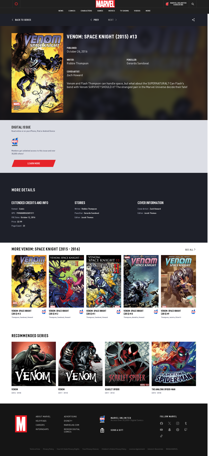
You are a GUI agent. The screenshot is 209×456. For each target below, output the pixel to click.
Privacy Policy (48, 449)
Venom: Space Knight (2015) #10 (134, 312)
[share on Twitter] (169, 423)
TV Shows (124, 11)
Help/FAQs (41, 421)
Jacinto (172, 317)
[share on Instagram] (177, 423)
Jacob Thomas (87, 217)
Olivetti (178, 317)
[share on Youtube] (161, 430)
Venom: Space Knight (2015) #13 (21, 312)
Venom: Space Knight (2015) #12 (59, 312)
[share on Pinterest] (177, 430)
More (148, 11)
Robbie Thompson (78, 63)
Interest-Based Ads (155, 449)
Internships (42, 429)
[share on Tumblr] (185, 423)
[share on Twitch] (185, 430)
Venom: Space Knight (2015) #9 (171, 312)
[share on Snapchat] (169, 430)
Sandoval (23, 317)
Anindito (135, 317)
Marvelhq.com (71, 425)
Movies (111, 11)
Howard (30, 317)
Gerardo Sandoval (138, 63)
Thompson (15, 317)
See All (190, 249)
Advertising (70, 416)
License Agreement (137, 449)
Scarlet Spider (112, 389)
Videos (137, 11)
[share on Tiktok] (161, 436)
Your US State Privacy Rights (68, 449)
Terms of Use (35, 449)
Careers (40, 425)
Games (100, 11)
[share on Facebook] (161, 424)
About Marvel (43, 416)
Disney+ (68, 421)
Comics (72, 11)
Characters (86, 11)
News (61, 11)
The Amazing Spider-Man (163, 389)
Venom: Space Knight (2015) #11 (96, 312)
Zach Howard (75, 75)
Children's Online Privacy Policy (114, 449)
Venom (15, 389)
